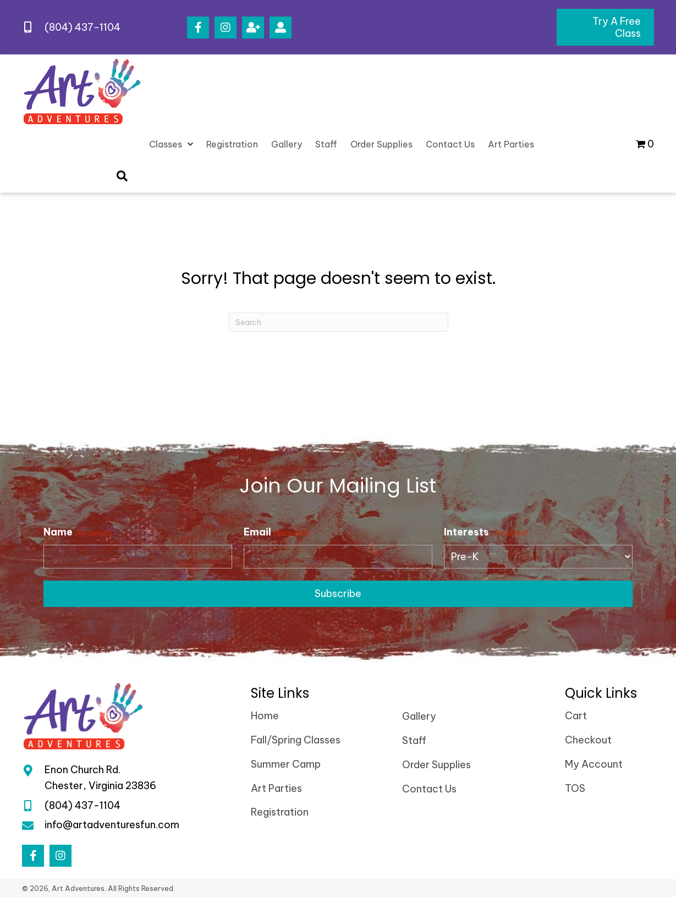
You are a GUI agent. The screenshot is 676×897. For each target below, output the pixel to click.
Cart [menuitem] (576, 715)
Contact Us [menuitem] (429, 789)
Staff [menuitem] (414, 740)
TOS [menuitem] (575, 788)
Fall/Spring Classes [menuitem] (295, 740)
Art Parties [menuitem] (276, 788)
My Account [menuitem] (594, 764)
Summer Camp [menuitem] (286, 764)
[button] (198, 28)
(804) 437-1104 (82, 27)
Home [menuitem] (265, 715)
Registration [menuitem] (280, 812)
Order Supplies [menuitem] (436, 764)
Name (77, 532)
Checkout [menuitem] (588, 740)
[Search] (338, 322)
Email (276, 532)
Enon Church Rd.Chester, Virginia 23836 (100, 777)
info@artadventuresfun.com (112, 825)
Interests (485, 532)
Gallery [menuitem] (419, 716)
